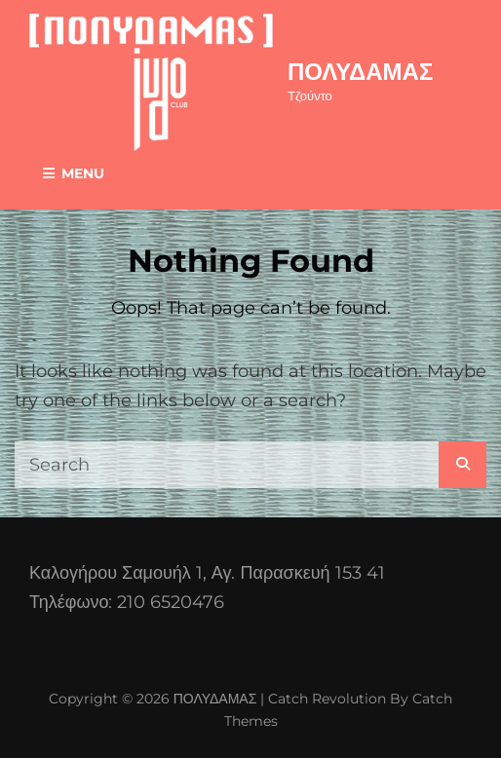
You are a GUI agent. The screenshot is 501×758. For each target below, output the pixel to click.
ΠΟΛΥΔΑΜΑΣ (360, 71)
